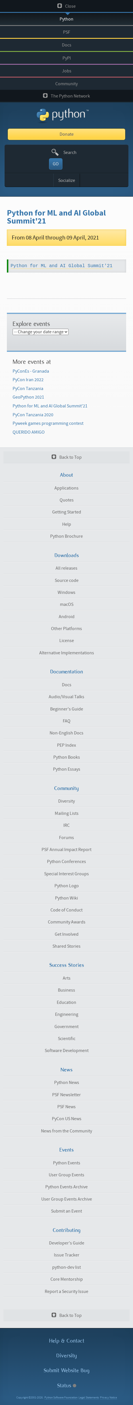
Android (67, 616)
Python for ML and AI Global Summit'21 (50, 406)
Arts (67, 978)
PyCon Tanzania (28, 388)
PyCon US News (66, 1118)
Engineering (66, 1014)
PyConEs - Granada (31, 371)
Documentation (66, 671)
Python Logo (66, 885)
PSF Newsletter (66, 1094)
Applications (66, 488)
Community (66, 83)
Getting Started (66, 512)
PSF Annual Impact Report (66, 849)
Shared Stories (66, 946)
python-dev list (66, 1267)
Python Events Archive (66, 1186)
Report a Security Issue (66, 1291)
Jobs (66, 71)
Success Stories (66, 965)
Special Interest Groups (66, 873)
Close (66, 6)
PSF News (66, 1106)
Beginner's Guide (66, 709)
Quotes (67, 500)
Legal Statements (89, 1397)
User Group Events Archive (66, 1199)
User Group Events (66, 1174)
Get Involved (67, 934)
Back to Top (67, 457)
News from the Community (66, 1131)
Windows (66, 592)
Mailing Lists (67, 813)
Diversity (66, 801)
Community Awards (66, 922)
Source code (67, 580)
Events (66, 1149)
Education (66, 1002)
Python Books (66, 757)
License (66, 640)
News (66, 1069)
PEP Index (66, 745)
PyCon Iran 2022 (28, 379)
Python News (66, 1082)
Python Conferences (66, 861)
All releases (66, 568)
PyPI (66, 58)
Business (66, 990)
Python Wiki (66, 898)
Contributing (67, 1230)
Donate (67, 134)
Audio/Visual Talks (66, 696)
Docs (66, 45)
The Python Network (66, 96)
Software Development (67, 1050)
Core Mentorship (66, 1279)
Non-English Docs (66, 733)
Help (66, 524)
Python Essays (66, 769)
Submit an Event (66, 1211)
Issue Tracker (66, 1255)
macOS (66, 604)
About (66, 475)
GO (56, 164)
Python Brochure (66, 536)
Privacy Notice (108, 1397)
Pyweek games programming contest (48, 423)
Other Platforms (66, 628)
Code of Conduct (66, 910)
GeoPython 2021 (28, 397)
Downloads (66, 555)
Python (66, 19)
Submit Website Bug (66, 1370)
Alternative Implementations (66, 652)
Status (66, 1385)
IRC (66, 825)
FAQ (67, 721)
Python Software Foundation (60, 1397)
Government (66, 1026)
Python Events (66, 1163)
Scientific (66, 1038)
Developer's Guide (66, 1243)
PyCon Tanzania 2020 (33, 414)
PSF (66, 32)
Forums (66, 837)
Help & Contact (66, 1340)
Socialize (66, 180)
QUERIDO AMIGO (29, 432)
